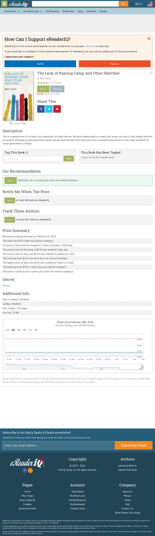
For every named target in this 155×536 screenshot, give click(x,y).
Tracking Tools (77, 508)
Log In (10, 200)
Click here (90, 46)
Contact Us (127, 508)
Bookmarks (68, 11)
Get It (43, 88)
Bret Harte (45, 78)
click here (14, 533)
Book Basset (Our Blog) (127, 512)
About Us (127, 491)
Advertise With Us (127, 465)
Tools (80, 11)
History (6, 285)
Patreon (115, 63)
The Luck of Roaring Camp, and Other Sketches (78, 73)
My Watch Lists (33, 11)
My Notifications (77, 500)
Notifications (52, 11)
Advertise (91, 11)
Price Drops (27, 495)
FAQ (127, 504)
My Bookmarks (77, 504)
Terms (127, 500)
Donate (103, 11)
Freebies (27, 504)
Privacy (127, 495)
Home (27, 491)
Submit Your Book (127, 469)
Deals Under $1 (27, 500)
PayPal (40, 63)
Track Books (13, 11)
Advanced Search (27, 508)
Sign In (136, 3)
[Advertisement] (77, 23)
